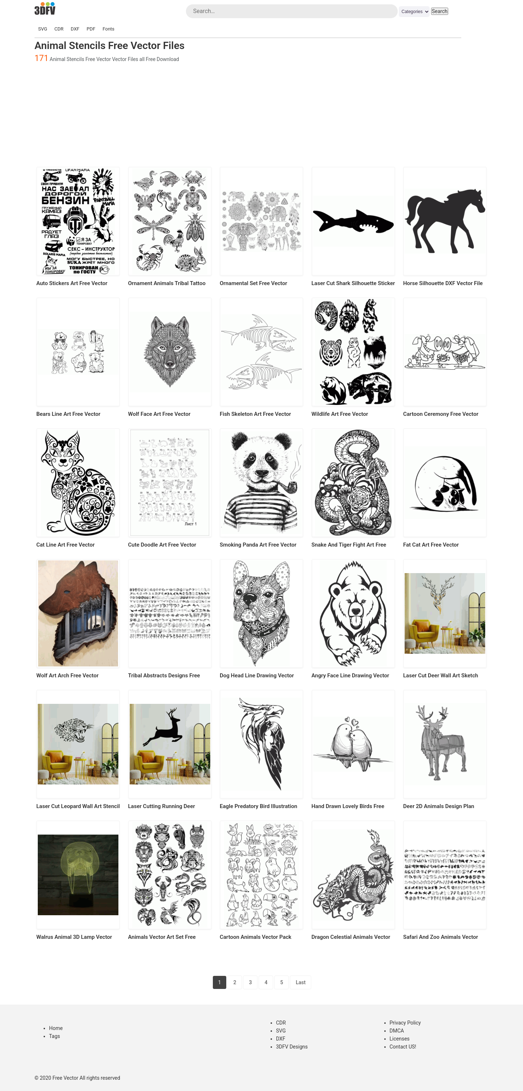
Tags (54, 1036)
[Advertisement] (261, 114)
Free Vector (65, 1078)
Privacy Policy (405, 1023)
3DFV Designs (292, 1047)
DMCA (397, 1031)
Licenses (400, 1039)
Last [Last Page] (300, 982)
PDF (91, 29)
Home (56, 1028)
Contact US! (403, 1047)
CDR (59, 29)
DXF (75, 29)
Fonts (108, 29)
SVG (42, 29)
